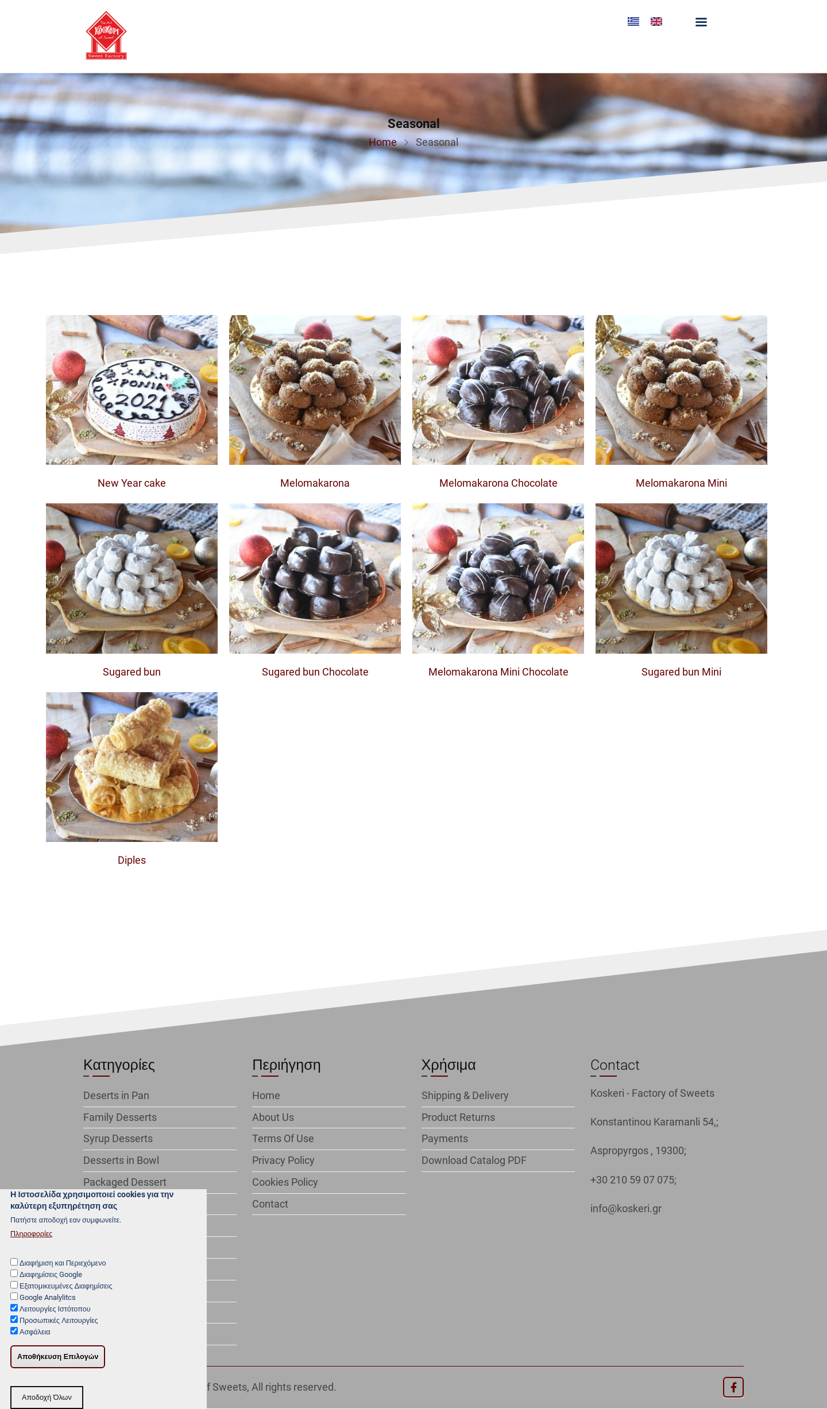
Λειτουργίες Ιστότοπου (55, 1321)
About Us (273, 1117)
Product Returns (458, 1117)
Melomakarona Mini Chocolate (498, 672)
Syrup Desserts (118, 1138)
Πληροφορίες (31, 1246)
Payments (445, 1138)
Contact (270, 1204)
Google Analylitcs (48, 1310)
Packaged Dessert (125, 1182)
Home (383, 142)
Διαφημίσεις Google (51, 1287)
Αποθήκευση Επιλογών (57, 1369)
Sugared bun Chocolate (315, 672)
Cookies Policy (285, 1182)
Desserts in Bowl (121, 1160)
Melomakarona (315, 483)
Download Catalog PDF (474, 1160)
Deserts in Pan (116, 1095)
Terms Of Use (283, 1138)
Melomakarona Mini (681, 483)
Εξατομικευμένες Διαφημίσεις (66, 1298)
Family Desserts (120, 1117)
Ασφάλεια (35, 1345)
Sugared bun (132, 672)
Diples (132, 860)
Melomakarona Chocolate (498, 483)
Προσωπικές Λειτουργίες (59, 1333)
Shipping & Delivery (465, 1095)
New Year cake (132, 483)
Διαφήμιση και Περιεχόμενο (63, 1275)
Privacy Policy (283, 1160)
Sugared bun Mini (681, 672)
